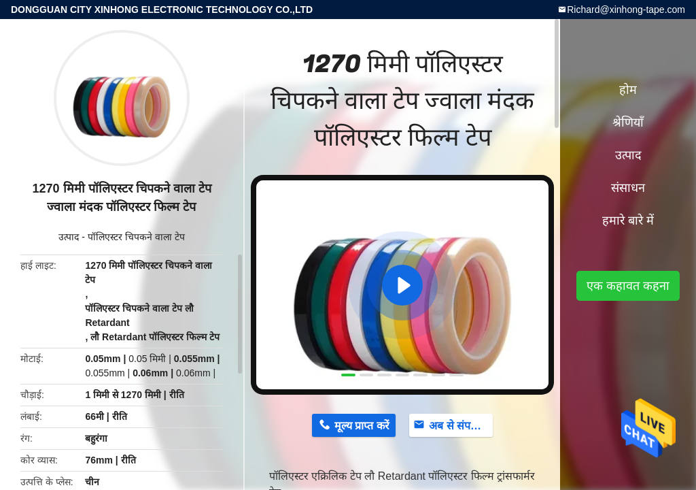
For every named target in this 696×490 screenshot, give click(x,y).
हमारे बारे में (628, 220)
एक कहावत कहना (628, 286)
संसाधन (628, 188)
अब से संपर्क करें (461, 425)
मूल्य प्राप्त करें (361, 425)
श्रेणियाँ (628, 122)
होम (628, 90)
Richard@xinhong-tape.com (626, 9)
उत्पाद (68, 236)
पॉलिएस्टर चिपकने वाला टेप (136, 236)
